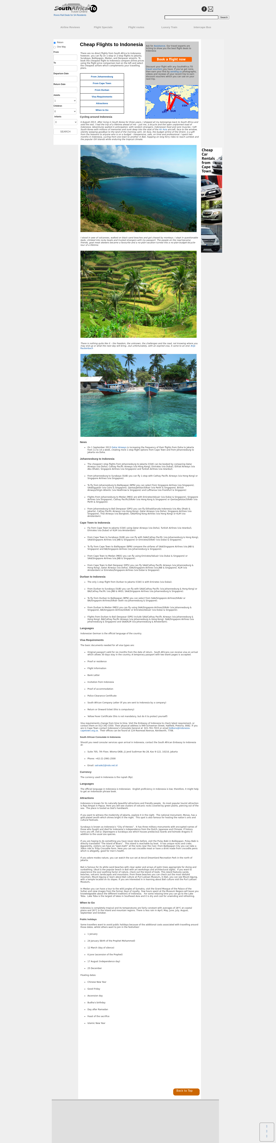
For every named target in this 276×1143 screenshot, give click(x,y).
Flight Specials (103, 27)
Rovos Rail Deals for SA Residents (70, 15)
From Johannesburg (102, 76)
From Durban (102, 90)
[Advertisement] (109, 1057)
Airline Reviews (70, 27)
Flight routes (136, 27)
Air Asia (163, 129)
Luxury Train (169, 27)
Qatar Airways (119, 447)
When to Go (102, 110)
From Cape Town (102, 83)
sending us (176, 71)
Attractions (102, 103)
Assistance (159, 46)
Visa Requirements (102, 96)
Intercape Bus (202, 27)
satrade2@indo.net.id (106, 765)
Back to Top (184, 1090)
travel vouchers (154, 69)
